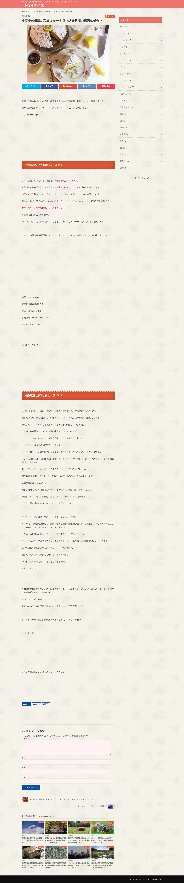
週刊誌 (46, 704)
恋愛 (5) (123, 112)
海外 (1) (123, 138)
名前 (24, 758)
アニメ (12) (124, 33)
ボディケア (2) (125, 92)
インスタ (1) (124, 46)
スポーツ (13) (125, 59)
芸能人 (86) (124, 157)
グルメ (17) (124, 53)
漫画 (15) (123, 144)
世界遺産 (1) (124, 99)
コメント (25, 738)
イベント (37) (125, 40)
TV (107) (123, 27)
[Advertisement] (68, 134)
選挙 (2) (123, 164)
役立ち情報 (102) (126, 105)
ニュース (27, 704)
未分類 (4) (124, 131)
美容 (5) (123, 151)
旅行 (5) (123, 118)
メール (25, 767)
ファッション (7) (126, 85)
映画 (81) (123, 125)
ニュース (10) (125, 79)
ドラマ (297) (125, 72)
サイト (24, 777)
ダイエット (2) (125, 66)
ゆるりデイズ (34, 5)
